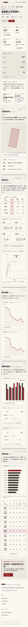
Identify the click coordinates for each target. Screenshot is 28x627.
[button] (3, 124)
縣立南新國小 (5, 512)
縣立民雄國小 (5, 517)
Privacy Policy (5, 615)
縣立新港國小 (5, 544)
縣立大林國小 (5, 535)
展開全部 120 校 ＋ (14, 553)
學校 (9, 6)
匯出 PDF (5, 20)
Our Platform (4, 601)
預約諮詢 (12, 20)
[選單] (2, 2)
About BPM (4, 598)
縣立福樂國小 (5, 526)
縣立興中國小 (5, 549)
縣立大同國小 (5, 508)
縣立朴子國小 (5, 540)
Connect (3, 603)
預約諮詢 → (8, 574)
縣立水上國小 (5, 521)
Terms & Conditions (6, 612)
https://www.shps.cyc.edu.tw (15, 169)
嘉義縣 (13, 6)
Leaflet (12, 152)
